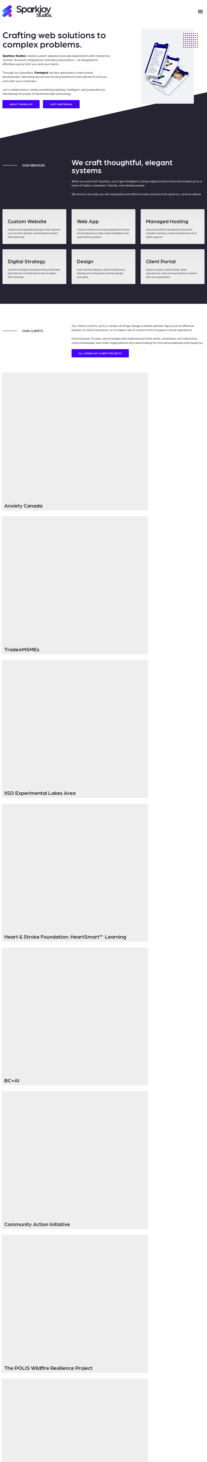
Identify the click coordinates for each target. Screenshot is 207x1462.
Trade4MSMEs (125, 428)
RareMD (118, 625)
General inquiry (85, 1118)
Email (76, 1011)
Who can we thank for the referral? (146, 1051)
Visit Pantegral (61, 104)
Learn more (66, 693)
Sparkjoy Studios (73, 1434)
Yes (132, 1033)
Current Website (81, 1085)
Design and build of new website (94, 1107)
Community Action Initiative (141, 561)
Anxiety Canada (24, 428)
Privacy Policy (92, 1434)
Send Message (88, 1159)
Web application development (93, 1111)
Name (76, 994)
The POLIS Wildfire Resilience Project (49, 625)
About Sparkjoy (21, 104)
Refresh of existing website (91, 1115)
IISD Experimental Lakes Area (40, 494)
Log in (106, 1434)
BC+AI (12, 561)
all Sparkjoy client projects (100, 353)
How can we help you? (85, 1127)
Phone (76, 1068)
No (132, 1037)
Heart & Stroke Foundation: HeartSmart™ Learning (140, 494)
